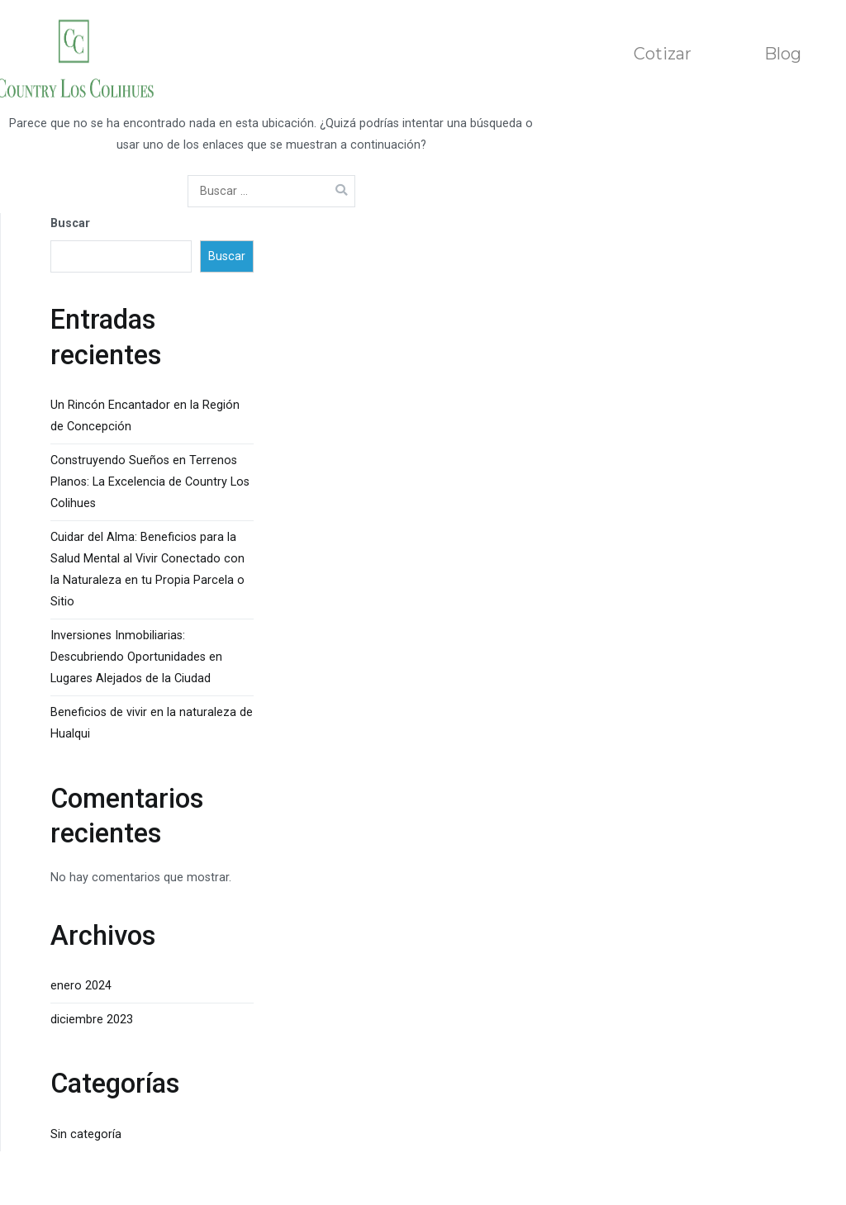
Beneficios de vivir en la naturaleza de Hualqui (151, 723)
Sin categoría (85, 1134)
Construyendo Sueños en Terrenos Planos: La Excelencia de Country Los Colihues (150, 481)
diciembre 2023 (91, 1020)
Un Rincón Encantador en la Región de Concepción (145, 416)
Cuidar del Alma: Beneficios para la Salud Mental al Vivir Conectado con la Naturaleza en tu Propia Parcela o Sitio (147, 569)
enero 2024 (81, 986)
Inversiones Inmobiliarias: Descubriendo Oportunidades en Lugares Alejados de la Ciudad (136, 657)
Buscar (70, 223)
